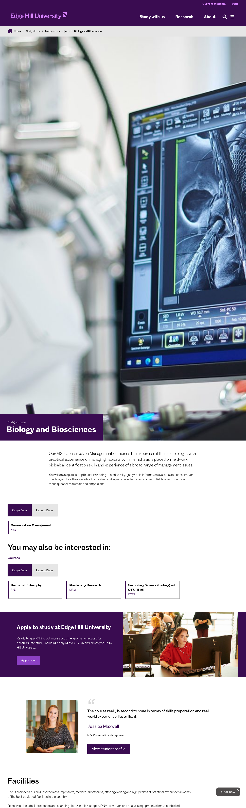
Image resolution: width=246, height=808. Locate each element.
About (209, 16)
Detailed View (44, 510)
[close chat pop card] (237, 790)
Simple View (19, 510)
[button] (228, 792)
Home (17, 31)
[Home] (39, 16)
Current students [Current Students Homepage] (214, 3)
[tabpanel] (123, 726)
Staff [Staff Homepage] (235, 3)
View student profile (108, 749)
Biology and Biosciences (88, 31)
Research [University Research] (184, 16)
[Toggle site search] (225, 16)
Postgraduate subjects (57, 31)
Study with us (152, 16)
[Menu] (232, 16)
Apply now (28, 660)
